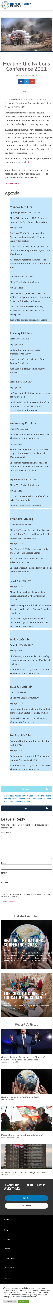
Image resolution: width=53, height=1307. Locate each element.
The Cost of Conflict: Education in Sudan (25, 995)
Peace (6, 801)
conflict (25, 796)
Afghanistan (9, 796)
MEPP (28, 799)
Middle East (37, 799)
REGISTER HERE (13, 183)
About (6, 1219)
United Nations (10, 1258)
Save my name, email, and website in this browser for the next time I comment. (25, 895)
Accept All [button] (23, 1301)
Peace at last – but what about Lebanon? (22, 1135)
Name (4, 863)
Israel (14, 799)
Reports (7, 1248)
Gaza (31, 796)
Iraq (9, 799)
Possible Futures (17, 801)
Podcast (7, 1239)
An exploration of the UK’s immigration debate (24, 1172)
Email (4, 873)
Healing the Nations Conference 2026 (23, 942)
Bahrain (17, 796)
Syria (27, 801)
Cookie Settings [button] (10, 1301)
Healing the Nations (42, 796)
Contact (7, 1278)
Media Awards (10, 1267)
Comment (6, 833)
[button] (21, 81)
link (27, 162)
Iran (5, 799)
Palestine (47, 799)
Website (4, 883)
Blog (6, 1230)
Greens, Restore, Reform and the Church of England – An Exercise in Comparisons (23, 1058)
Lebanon (21, 799)
